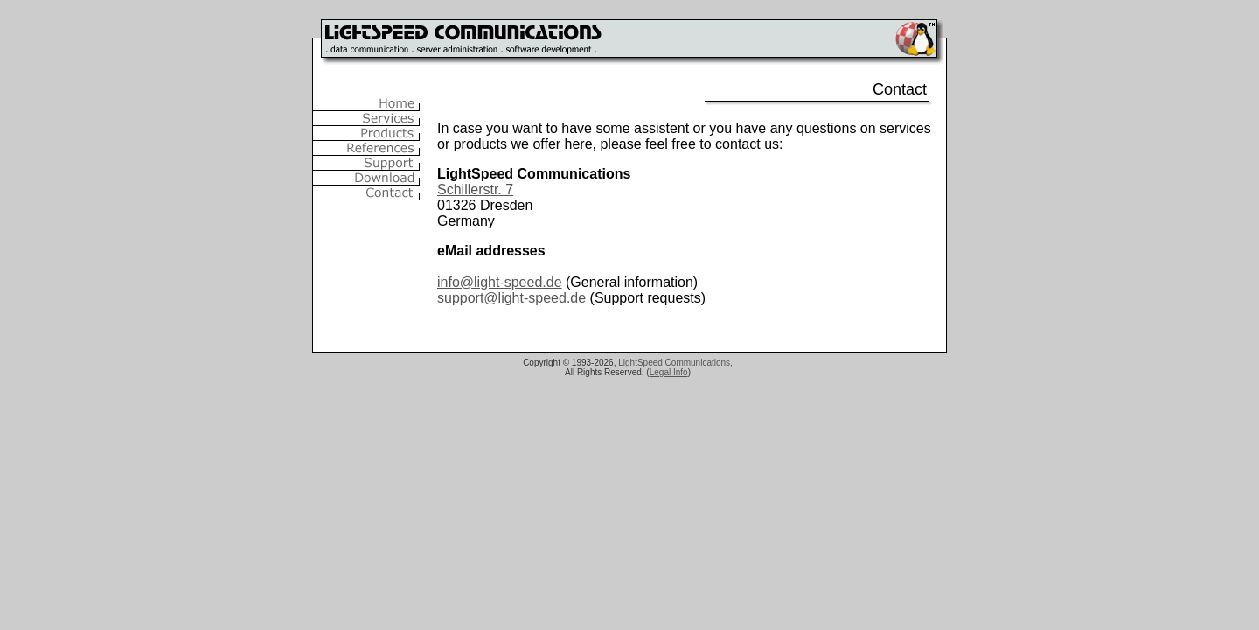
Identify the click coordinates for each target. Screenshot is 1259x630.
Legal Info (669, 372)
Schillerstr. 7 (475, 189)
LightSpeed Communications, (675, 363)
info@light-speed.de (499, 282)
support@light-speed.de (511, 297)
